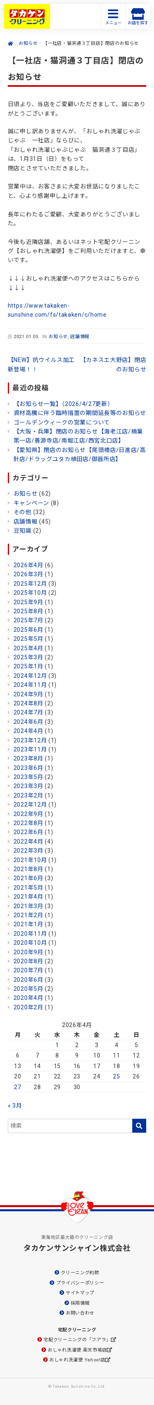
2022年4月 (29, 841)
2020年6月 (29, 979)
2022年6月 (29, 832)
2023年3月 (29, 786)
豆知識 (23, 530)
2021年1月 (29, 924)
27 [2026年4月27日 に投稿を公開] (17, 1087)
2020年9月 (29, 952)
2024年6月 (29, 722)
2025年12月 (30, 583)
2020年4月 (29, 998)
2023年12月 (30, 740)
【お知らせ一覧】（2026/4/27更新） (64, 404)
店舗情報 (80, 336)
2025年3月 (29, 657)
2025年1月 (29, 666)
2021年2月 (29, 915)
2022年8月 (29, 823)
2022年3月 (29, 850)
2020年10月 (30, 942)
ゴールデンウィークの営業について (62, 422)
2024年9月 (29, 694)
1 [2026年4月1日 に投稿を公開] (57, 1045)
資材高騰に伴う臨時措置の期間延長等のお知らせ (80, 413)
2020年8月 (29, 961)
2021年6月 (29, 878)
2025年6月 (29, 629)
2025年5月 (29, 638)
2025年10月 (30, 592)
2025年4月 (29, 648)
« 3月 (15, 1105)
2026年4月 (29, 565)
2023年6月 (29, 768)
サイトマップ (80, 1293)
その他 (23, 512)
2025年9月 (29, 602)
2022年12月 (30, 804)
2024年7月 (29, 712)
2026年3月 (29, 574)
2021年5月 (29, 887)
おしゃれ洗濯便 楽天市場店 (77, 1350)
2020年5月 (29, 988)
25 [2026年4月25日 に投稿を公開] (116, 1076)
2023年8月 (29, 758)
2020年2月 (29, 1007)
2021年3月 (29, 906)
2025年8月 (29, 611)
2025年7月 (29, 620)
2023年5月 (29, 777)
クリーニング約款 (80, 1272)
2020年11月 (30, 933)
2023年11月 (30, 749)
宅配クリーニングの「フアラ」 (77, 1339)
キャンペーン (31, 503)
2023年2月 (29, 795)
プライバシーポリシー (80, 1283)
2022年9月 (29, 814)
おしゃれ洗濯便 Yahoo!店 (77, 1360)
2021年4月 (29, 896)
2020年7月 (29, 970)
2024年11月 (30, 685)
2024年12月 (30, 675)
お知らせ (58, 336)
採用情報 (80, 1303)
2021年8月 (29, 869)
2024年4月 (29, 731)
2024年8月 (29, 703)
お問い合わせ (80, 1313)
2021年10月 (30, 860)
